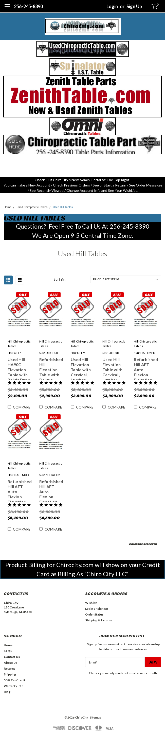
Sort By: (59, 279)
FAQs (8, 651)
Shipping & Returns (98, 620)
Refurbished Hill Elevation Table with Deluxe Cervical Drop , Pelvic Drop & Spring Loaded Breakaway (51, 368)
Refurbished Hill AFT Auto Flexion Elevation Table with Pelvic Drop (146, 368)
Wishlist (91, 603)
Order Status (94, 614)
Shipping (10, 674)
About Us (10, 663)
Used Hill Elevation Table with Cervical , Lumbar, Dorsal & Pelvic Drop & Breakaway (82, 368)
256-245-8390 (28, 6)
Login (112, 6)
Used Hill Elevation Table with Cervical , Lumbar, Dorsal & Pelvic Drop (113, 368)
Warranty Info (14, 686)
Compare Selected (143, 544)
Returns (9, 668)
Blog (7, 692)
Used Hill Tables (63, 207)
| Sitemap (94, 717)
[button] (82, 49)
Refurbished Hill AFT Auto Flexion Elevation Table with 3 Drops (20, 490)
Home (7, 207)
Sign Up (134, 6)
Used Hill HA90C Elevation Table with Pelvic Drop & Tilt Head (19, 368)
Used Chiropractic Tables (32, 207)
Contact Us (12, 657)
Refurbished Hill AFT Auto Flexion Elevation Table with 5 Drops (51, 490)
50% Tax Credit (14, 680)
